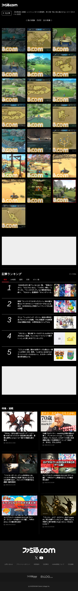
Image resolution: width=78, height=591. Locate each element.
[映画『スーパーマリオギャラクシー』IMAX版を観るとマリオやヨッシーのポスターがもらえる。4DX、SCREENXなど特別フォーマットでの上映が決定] (65, 306)
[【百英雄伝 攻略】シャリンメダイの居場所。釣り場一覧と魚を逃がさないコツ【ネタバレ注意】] (13, 39)
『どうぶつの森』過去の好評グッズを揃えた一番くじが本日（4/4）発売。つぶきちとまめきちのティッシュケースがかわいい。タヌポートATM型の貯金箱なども (35, 353)
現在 (5, 280)
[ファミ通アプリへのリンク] (32, 577)
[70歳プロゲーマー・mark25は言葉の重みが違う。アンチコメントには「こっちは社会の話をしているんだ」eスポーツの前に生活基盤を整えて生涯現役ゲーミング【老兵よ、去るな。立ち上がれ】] (58, 421)
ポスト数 (36, 280)
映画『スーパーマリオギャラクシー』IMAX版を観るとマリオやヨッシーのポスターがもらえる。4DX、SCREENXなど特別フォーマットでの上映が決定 (35, 304)
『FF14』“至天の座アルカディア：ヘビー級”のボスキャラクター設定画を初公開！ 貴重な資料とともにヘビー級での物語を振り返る (19, 437)
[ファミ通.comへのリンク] (9, 5)
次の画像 (46, 20)
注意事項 (45, 564)
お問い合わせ (9, 564)
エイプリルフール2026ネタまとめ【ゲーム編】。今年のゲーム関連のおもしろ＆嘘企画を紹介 (58, 477)
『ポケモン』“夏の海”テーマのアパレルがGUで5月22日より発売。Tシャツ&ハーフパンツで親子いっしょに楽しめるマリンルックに (35, 336)
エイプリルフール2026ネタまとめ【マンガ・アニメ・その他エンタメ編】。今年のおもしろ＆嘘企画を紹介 (19, 519)
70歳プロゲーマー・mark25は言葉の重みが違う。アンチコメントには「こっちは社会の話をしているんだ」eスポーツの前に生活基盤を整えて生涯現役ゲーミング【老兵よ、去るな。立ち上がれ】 (58, 438)
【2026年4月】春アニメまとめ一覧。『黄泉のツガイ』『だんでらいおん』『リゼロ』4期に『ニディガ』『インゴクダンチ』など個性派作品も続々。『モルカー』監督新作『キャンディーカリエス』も (35, 289)
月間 (27, 280)
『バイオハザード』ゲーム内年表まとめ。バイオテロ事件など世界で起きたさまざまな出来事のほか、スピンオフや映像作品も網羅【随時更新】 (19, 478)
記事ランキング (12, 274)
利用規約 (36, 564)
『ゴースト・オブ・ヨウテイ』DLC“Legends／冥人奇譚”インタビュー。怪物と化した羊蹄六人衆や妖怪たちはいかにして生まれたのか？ (58, 520)
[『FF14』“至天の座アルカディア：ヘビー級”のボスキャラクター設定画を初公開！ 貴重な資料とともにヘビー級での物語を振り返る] (19, 421)
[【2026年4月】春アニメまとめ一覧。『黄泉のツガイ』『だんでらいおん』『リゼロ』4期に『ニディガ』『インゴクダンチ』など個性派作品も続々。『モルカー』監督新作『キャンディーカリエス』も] (65, 290)
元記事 (6, 13)
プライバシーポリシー (23, 564)
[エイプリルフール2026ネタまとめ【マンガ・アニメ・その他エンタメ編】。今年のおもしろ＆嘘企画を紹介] (19, 505)
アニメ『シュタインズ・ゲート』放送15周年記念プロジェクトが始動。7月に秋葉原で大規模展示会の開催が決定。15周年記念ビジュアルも (35, 319)
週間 (20, 280)
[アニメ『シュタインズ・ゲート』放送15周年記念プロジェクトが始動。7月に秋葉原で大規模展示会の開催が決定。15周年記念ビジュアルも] (65, 322)
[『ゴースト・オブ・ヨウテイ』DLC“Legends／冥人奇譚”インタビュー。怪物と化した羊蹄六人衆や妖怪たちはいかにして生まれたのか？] (58, 505)
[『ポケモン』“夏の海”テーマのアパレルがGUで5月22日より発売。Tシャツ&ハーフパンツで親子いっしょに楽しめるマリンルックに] (65, 338)
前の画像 (31, 20)
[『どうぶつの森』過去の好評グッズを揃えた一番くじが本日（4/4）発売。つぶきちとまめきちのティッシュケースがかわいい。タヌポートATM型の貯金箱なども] (65, 354)
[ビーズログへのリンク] (47, 577)
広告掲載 (70, 564)
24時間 (13, 280)
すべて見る (72, 274)
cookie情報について (58, 564)
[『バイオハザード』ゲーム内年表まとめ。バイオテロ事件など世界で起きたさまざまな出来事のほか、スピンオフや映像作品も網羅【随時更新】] (19, 463)
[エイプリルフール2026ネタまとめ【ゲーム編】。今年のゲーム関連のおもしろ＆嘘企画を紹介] (58, 463)
